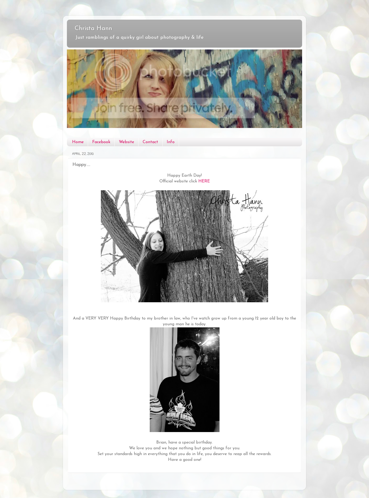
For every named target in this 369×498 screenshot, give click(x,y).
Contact (150, 142)
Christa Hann (93, 28)
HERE (204, 181)
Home (78, 142)
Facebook (101, 142)
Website (126, 142)
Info (171, 142)
